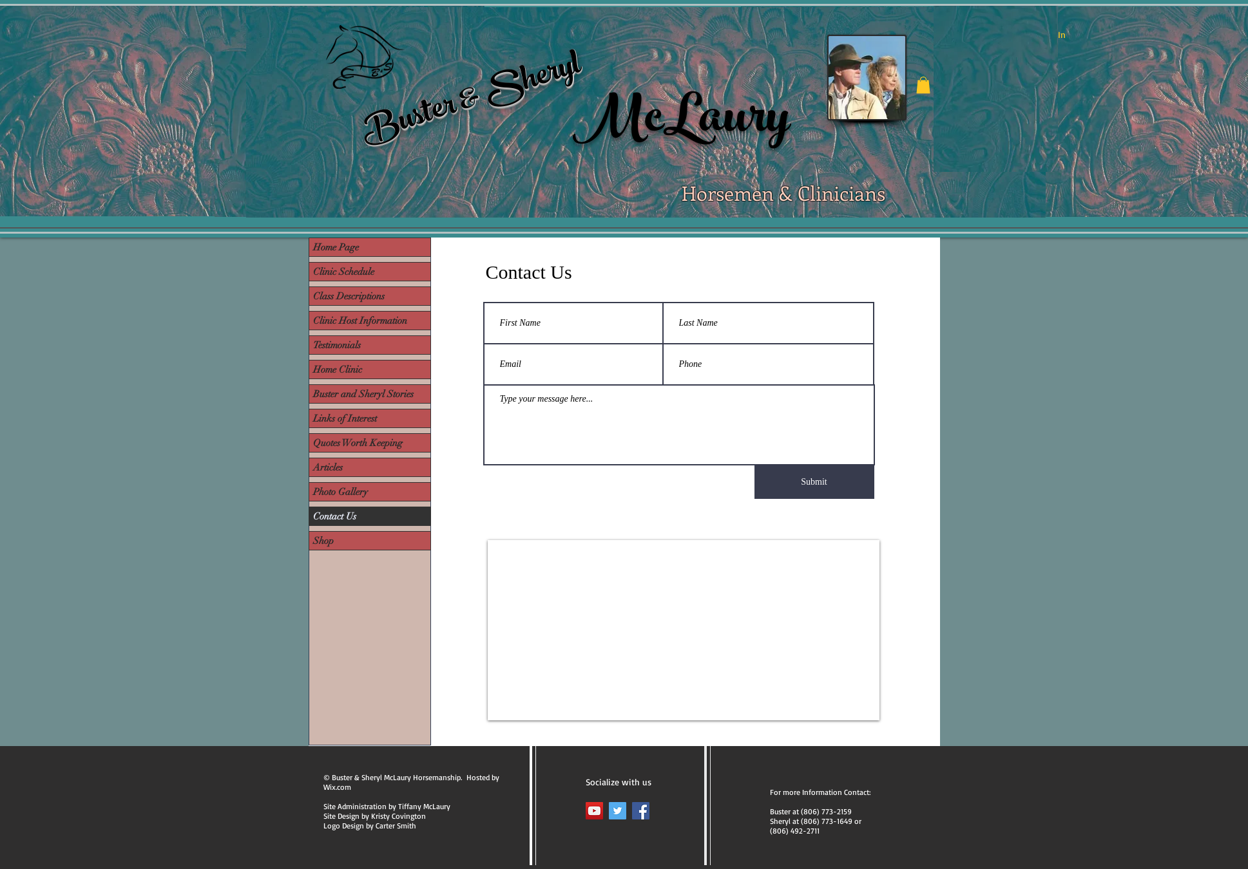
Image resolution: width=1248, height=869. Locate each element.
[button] (923, 85)
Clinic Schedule (343, 271)
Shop (323, 541)
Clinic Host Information (360, 320)
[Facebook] (640, 810)
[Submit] (814, 482)
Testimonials (337, 345)
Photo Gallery (340, 492)
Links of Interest (345, 418)
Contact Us (334, 516)
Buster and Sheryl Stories (363, 394)
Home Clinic (337, 369)
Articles (328, 467)
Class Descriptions (349, 296)
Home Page (336, 247)
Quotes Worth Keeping (358, 443)
